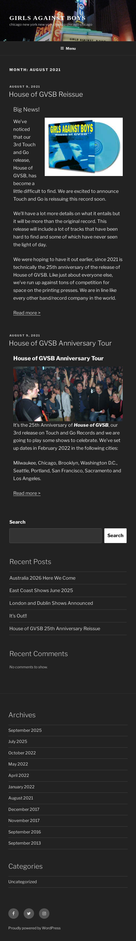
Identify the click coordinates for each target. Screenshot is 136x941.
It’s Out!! (18, 616)
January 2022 (21, 786)
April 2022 (18, 775)
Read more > (27, 312)
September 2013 (24, 843)
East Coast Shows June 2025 (41, 590)
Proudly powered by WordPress (34, 928)
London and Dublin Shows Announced (51, 603)
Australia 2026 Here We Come (42, 578)
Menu (68, 48)
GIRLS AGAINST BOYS (47, 18)
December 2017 (24, 809)
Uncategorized (22, 881)
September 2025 (25, 730)
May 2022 (18, 764)
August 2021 (20, 798)
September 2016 (24, 832)
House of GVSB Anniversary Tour (60, 343)
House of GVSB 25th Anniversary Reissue (54, 628)
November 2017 (24, 820)
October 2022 (22, 752)
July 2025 (17, 741)
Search (17, 522)
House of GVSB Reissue (46, 94)
